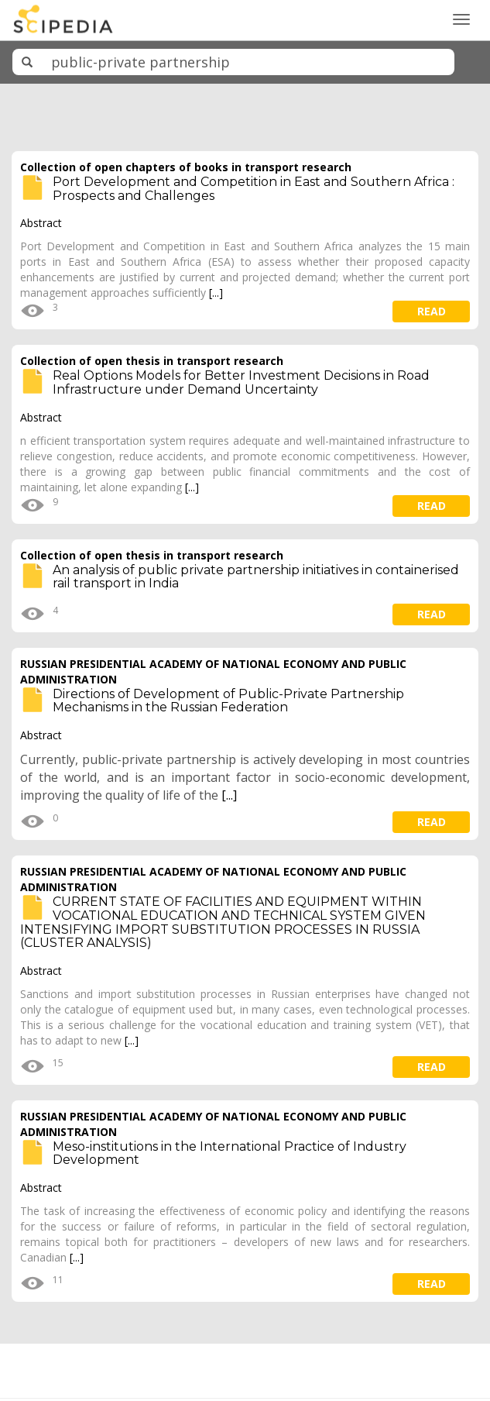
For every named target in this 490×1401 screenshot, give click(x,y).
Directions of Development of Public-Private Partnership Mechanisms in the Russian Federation (228, 701)
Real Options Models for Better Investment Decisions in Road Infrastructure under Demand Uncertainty (241, 382)
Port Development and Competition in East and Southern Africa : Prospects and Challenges (253, 188)
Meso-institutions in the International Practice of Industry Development (229, 1153)
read (431, 311)
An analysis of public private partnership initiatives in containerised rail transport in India (256, 577)
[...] (216, 292)
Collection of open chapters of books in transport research (185, 167)
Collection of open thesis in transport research (151, 360)
